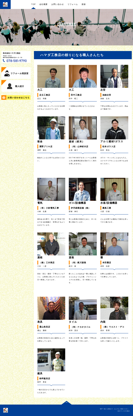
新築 (84, 4)
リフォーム (73, 4)
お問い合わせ (57, 4)
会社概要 (43, 4)
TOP (33, 4)
